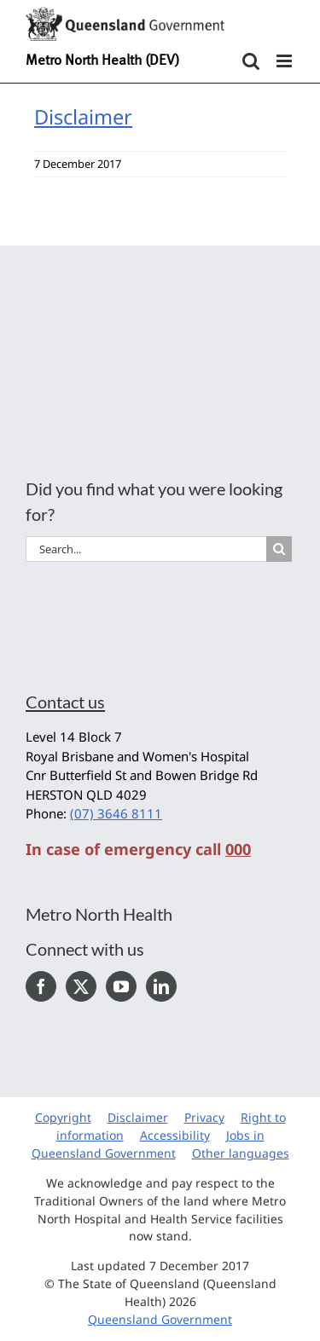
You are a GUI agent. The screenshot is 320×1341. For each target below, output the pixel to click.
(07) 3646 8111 (116, 813)
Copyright (63, 1117)
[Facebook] (41, 986)
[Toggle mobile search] (250, 61)
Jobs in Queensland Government (148, 1144)
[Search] (279, 549)
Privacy (204, 1117)
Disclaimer (83, 116)
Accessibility (175, 1135)
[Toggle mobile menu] (285, 61)
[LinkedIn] (161, 986)
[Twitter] (81, 986)
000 (238, 849)
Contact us (65, 701)
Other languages (240, 1153)
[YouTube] (121, 986)
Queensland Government (160, 1319)
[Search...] (146, 549)
